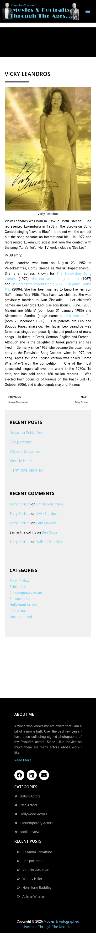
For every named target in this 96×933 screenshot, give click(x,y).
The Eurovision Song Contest (55, 278)
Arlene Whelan (33, 896)
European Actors (22, 598)
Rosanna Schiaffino (26, 432)
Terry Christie (20, 504)
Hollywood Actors (23, 604)
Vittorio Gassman (25, 451)
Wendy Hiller (21, 460)
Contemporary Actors (26, 592)
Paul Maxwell (46, 523)
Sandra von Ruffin (75, 315)
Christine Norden (49, 504)
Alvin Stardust (47, 513)
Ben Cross (49, 532)
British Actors (20, 586)
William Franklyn (49, 541)
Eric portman (21, 442)
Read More (22, 760)
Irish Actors (18, 610)
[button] (88, 11)
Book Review (19, 580)
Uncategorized (21, 616)
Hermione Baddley (26, 470)
